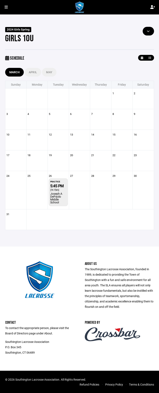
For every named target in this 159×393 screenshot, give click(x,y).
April (33, 72)
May (49, 72)
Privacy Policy (114, 384)
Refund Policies (89, 384)
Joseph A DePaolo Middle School (56, 198)
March (14, 72)
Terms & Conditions (141, 384)
